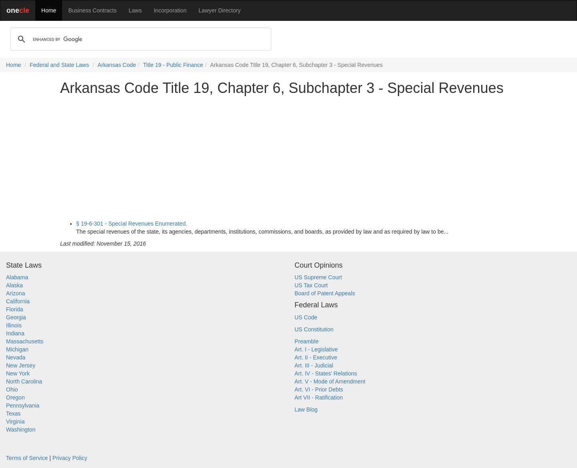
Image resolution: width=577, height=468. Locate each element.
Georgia (16, 317)
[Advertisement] (288, 158)
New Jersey (20, 365)
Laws (135, 10)
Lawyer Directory (219, 10)
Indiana (15, 333)
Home (48, 10)
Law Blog (306, 409)
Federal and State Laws (59, 65)
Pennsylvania (22, 405)
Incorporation (170, 10)
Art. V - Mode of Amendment (330, 381)
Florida (14, 309)
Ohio (12, 389)
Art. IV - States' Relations (326, 373)
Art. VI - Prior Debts (319, 389)
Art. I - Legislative (316, 349)
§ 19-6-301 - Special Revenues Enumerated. (131, 223)
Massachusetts (24, 341)
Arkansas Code (117, 65)
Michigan (17, 349)
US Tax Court (311, 285)
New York (18, 373)
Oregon (15, 397)
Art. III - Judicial (314, 365)
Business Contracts (92, 10)
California (18, 301)
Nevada (15, 357)
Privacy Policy (69, 458)
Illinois (14, 325)
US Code (306, 317)
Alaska (14, 285)
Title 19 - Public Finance (173, 65)
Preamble (307, 341)
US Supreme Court (318, 277)
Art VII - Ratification (319, 397)
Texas (13, 413)
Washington (20, 429)
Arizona (15, 293)
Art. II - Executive (316, 357)
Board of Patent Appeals (325, 293)
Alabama (17, 277)
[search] (139, 39)
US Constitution (314, 329)
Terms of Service (27, 458)
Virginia (15, 421)
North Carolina (24, 381)
